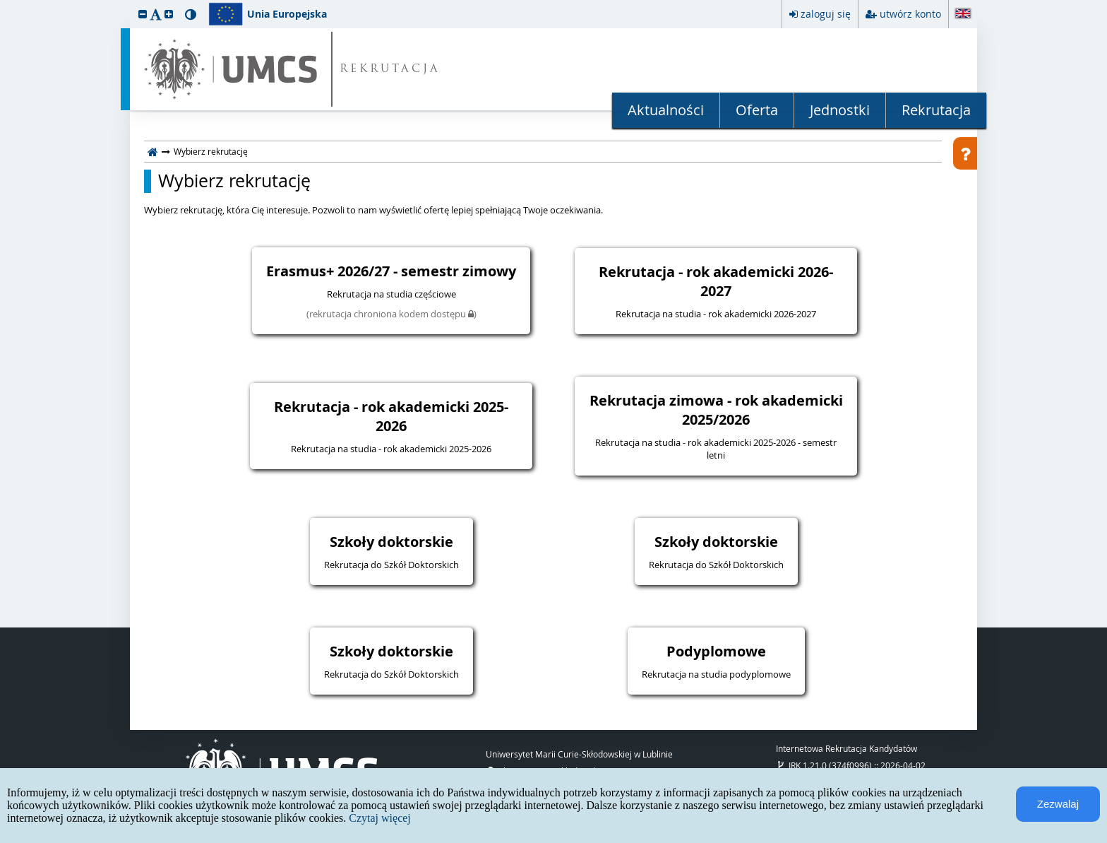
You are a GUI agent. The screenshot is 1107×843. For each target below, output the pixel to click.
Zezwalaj (1058, 804)
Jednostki (840, 109)
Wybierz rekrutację (234, 181)
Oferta (757, 109)
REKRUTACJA (390, 69)
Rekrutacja (936, 109)
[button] (142, 13)
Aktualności (666, 109)
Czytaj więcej (380, 818)
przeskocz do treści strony (3, 3)
